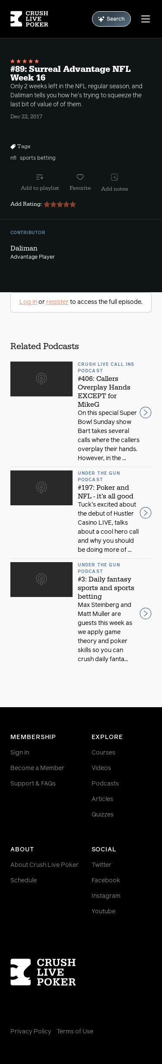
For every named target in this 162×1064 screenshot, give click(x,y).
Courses (103, 753)
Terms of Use (75, 1032)
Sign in (19, 753)
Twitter (101, 865)
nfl (13, 158)
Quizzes (103, 815)
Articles (102, 799)
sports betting (37, 158)
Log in (28, 302)
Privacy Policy (30, 1032)
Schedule (23, 881)
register (57, 302)
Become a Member (37, 768)
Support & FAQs (33, 784)
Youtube (103, 912)
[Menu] (146, 19)
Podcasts (105, 784)
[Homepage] (29, 19)
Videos (101, 768)
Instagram (106, 896)
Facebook (106, 881)
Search (111, 19)
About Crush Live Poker (44, 865)
